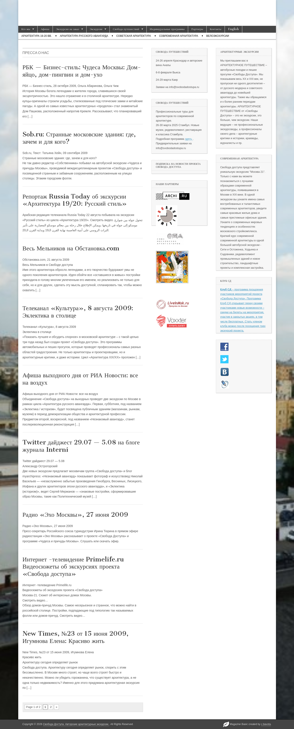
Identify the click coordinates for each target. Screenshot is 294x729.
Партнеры (197, 29)
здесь (189, 138)
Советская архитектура (133, 35)
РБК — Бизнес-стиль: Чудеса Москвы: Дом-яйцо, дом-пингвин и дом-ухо (82, 70)
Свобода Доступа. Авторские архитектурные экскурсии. (76, 724)
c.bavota (266, 724)
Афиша (45, 29)
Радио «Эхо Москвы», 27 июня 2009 (75, 514)
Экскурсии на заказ (67, 29)
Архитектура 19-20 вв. (36, 35)
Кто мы (25, 29)
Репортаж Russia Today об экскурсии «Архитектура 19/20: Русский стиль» (75, 200)
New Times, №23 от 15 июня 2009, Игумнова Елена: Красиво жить (75, 637)
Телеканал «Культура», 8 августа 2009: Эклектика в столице (78, 311)
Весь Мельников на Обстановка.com (71, 248)
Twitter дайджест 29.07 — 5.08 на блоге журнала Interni (81, 445)
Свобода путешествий (126, 29)
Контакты (215, 29)
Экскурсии (96, 29)
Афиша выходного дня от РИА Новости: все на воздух (80, 378)
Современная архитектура (178, 35)
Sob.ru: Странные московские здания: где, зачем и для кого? (79, 137)
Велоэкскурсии (217, 35)
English (233, 29)
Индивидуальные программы (167, 29)
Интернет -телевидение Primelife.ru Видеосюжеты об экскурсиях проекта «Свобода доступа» (73, 566)
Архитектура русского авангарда (84, 35)
